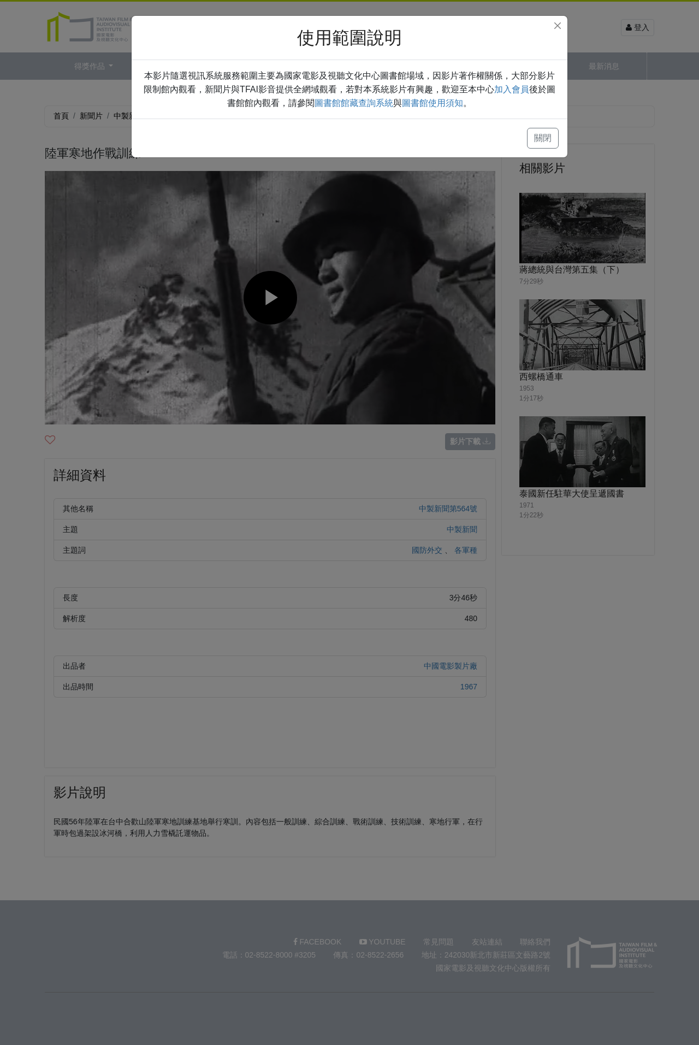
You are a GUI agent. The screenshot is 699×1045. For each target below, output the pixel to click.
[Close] (557, 25)
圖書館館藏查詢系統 (354, 103)
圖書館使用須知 (432, 103)
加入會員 (511, 89)
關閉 (543, 138)
